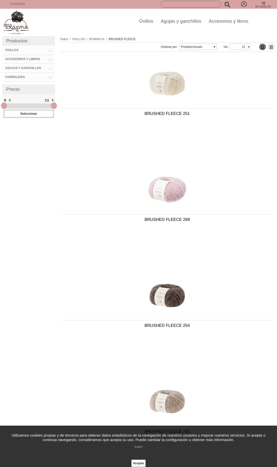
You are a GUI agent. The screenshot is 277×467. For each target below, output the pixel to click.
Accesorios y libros (228, 21)
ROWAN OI (97, 39)
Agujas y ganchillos (181, 21)
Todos (64, 39)
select (214, 47)
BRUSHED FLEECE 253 (112, 283)
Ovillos (146, 21)
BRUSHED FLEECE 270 (217, 283)
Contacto (17, 3)
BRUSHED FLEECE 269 (217, 116)
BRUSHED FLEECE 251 (112, 116)
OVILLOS (78, 39)
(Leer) (138, 447)
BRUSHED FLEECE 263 (217, 199)
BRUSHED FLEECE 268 (112, 366)
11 (47, 100)
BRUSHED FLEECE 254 (112, 199)
